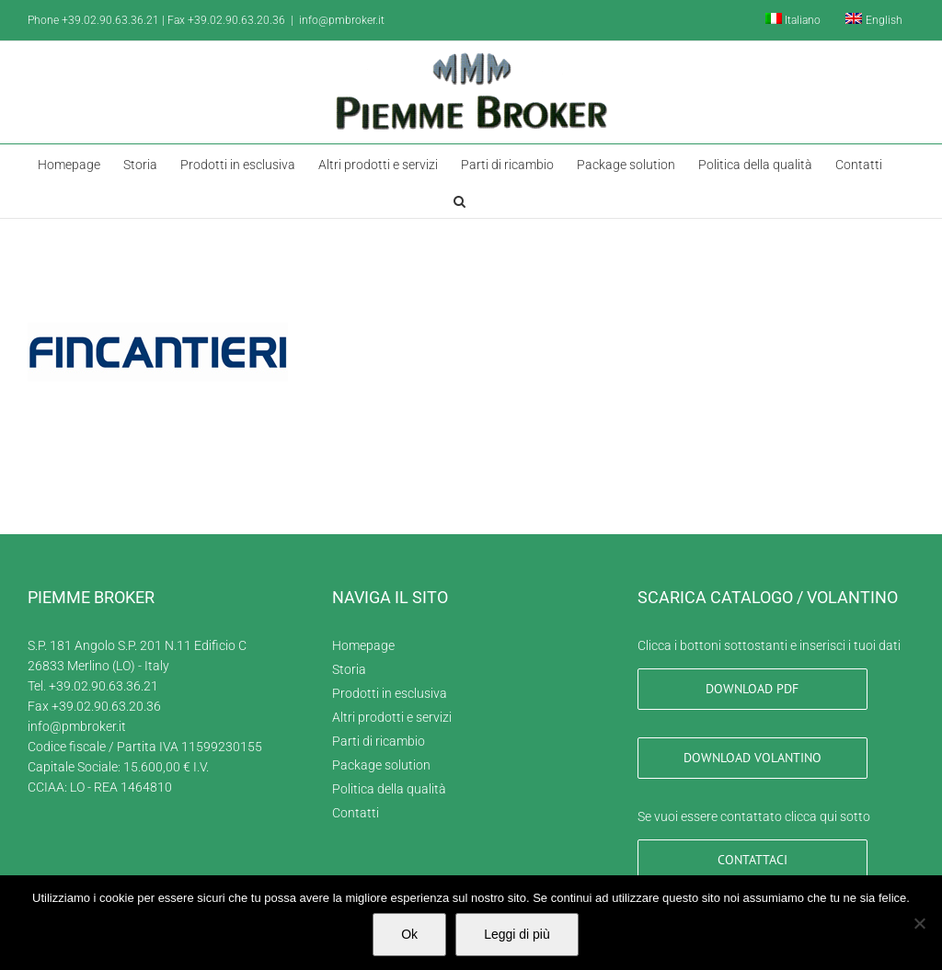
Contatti (355, 812)
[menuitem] (793, 20)
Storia (349, 669)
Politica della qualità (389, 789)
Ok (409, 934)
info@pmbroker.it (342, 20)
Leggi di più (517, 934)
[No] (919, 923)
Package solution (381, 765)
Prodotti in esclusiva (389, 693)
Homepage (363, 645)
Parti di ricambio (378, 741)
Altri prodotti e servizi (392, 717)
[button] (459, 199)
